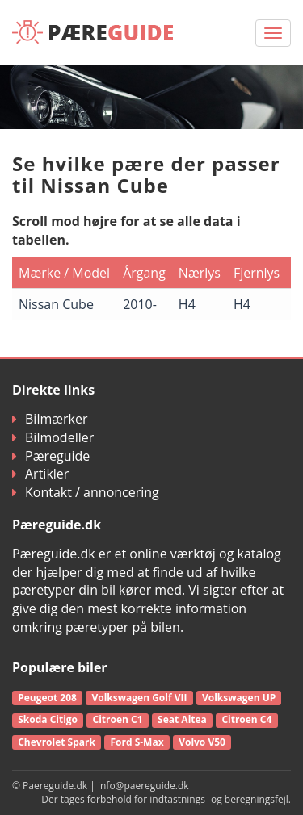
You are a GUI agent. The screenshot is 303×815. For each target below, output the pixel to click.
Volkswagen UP (239, 697)
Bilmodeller (53, 437)
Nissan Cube (56, 304)
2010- (140, 304)
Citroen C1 (118, 719)
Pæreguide (51, 456)
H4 (187, 304)
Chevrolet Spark (56, 742)
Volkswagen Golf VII (139, 697)
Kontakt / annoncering (85, 492)
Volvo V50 (202, 742)
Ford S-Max (136, 742)
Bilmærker (50, 419)
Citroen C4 (246, 719)
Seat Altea (182, 719)
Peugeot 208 (47, 697)
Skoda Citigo (48, 719)
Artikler (40, 474)
